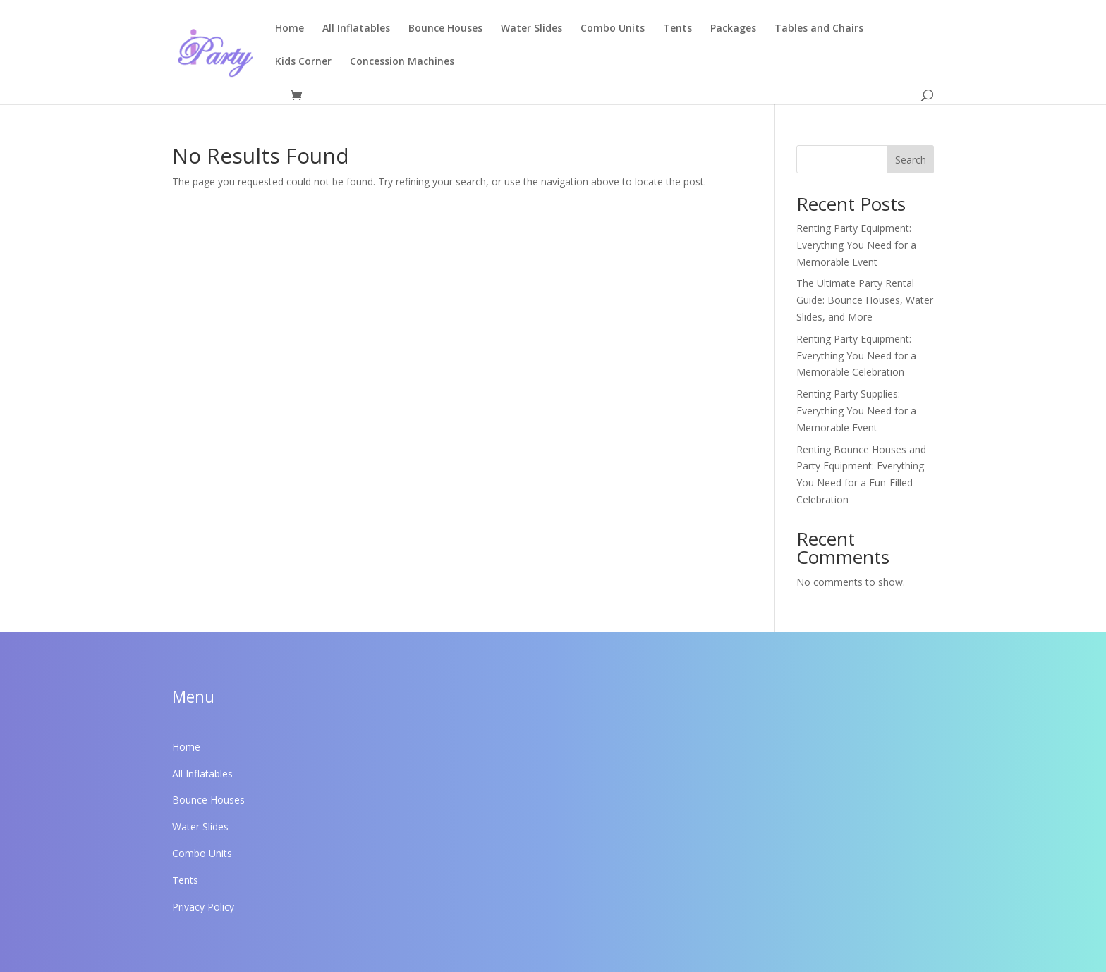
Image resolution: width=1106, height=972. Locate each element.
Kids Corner (303, 62)
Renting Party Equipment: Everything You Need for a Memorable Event (856, 245)
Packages (733, 29)
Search (910, 159)
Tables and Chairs (818, 29)
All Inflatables (356, 29)
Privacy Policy (203, 906)
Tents (677, 29)
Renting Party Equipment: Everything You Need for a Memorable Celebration (856, 355)
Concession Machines (402, 62)
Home (289, 29)
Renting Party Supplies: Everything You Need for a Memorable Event (856, 410)
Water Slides (531, 29)
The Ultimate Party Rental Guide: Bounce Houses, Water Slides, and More (864, 300)
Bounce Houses (445, 29)
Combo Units (613, 29)
